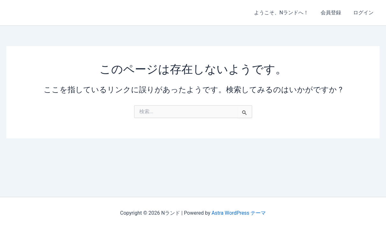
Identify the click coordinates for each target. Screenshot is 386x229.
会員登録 (334, 13)
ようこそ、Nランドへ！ (286, 13)
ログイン (364, 13)
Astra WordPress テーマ (238, 213)
